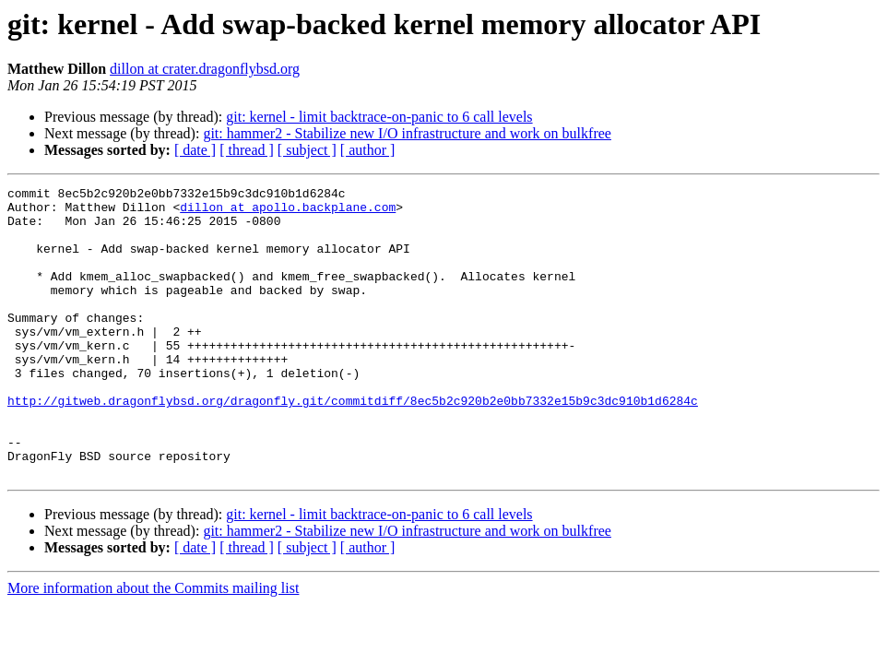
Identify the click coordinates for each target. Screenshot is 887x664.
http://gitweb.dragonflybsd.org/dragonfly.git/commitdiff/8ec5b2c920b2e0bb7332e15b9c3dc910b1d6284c (352, 444)
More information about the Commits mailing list (153, 646)
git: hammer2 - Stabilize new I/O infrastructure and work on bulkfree (407, 133)
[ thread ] (246, 150)
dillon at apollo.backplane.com (288, 212)
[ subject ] (307, 150)
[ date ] (195, 150)
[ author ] (368, 150)
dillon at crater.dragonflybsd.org (205, 69)
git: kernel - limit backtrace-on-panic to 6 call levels (379, 117)
